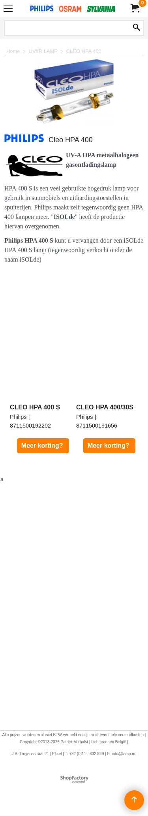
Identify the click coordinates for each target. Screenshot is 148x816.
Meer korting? (43, 445)
